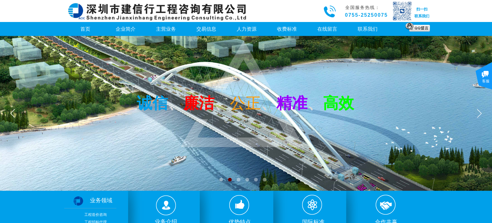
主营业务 (166, 29)
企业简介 (126, 29)
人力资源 (247, 29)
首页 (85, 29)
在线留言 (327, 29)
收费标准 (287, 29)
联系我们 (368, 29)
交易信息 (206, 29)
